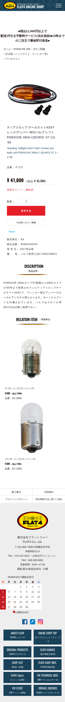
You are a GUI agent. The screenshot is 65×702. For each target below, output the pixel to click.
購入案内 (16, 492)
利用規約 (48, 492)
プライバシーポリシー (16, 499)
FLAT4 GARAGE (47, 651)
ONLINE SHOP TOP (47, 637)
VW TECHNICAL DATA (47, 677)
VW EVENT (17, 690)
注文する (26, 210)
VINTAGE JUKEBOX (47, 690)
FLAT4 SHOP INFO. (47, 664)
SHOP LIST (17, 664)
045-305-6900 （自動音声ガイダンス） (35, 555)
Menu (59, 4)
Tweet (11, 231)
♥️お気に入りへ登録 (26, 222)
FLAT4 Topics (17, 677)
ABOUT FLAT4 (17, 635)
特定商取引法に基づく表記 (48, 499)
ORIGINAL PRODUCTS (17, 651)
